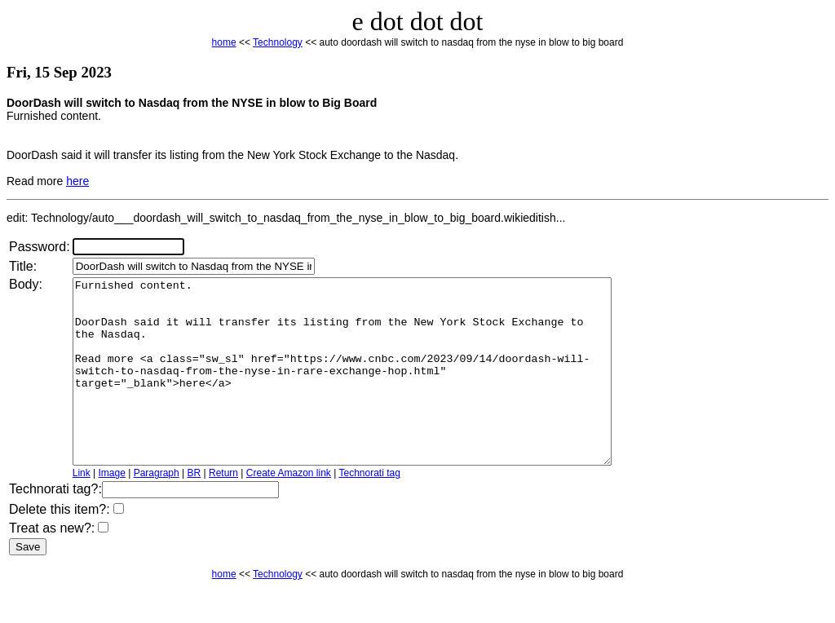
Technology (278, 42)
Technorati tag (369, 509)
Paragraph (156, 509)
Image (112, 509)
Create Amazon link (288, 509)
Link (82, 509)
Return (223, 509)
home (224, 42)
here (77, 181)
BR (194, 509)
